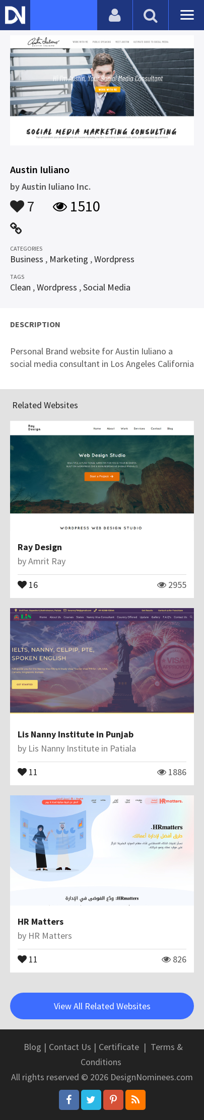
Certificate (119, 1047)
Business (26, 259)
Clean (20, 287)
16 (28, 584)
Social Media (106, 287)
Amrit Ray (46, 561)
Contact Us (70, 1047)
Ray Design (40, 547)
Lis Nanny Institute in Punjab (75, 734)
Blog (32, 1047)
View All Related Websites (102, 1006)
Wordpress (114, 259)
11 (28, 771)
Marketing (68, 259)
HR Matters (40, 921)
